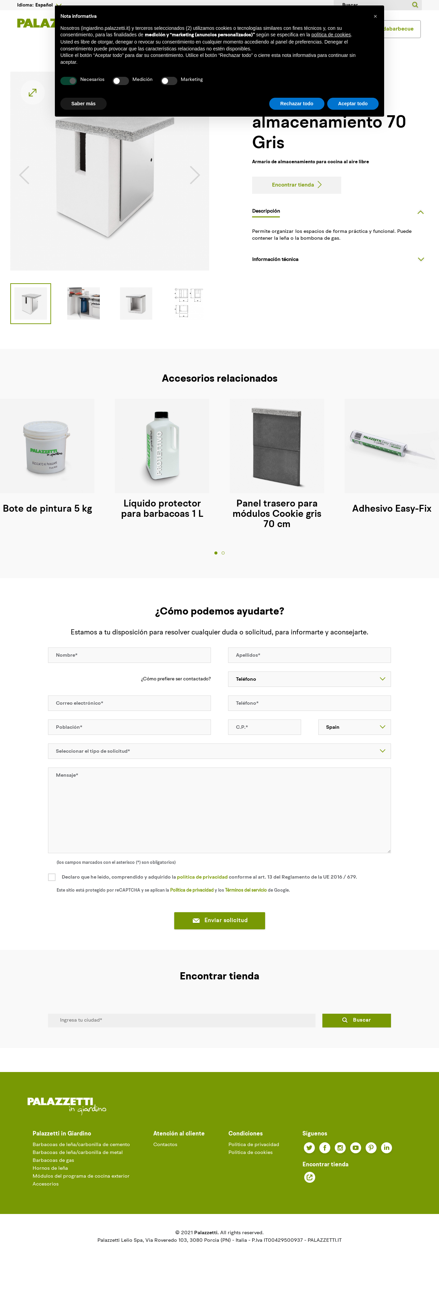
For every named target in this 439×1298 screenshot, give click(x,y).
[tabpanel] (162, 472)
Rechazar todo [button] (296, 103)
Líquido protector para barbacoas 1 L (162, 522)
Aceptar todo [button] (353, 103)
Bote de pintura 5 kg (47, 521)
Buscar (362, 1032)
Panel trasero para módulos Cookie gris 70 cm (277, 527)
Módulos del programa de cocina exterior (81, 1188)
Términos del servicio (246, 902)
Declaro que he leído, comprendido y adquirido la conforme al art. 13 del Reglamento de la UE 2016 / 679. (209, 889)
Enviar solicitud (219, 932)
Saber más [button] (83, 103)
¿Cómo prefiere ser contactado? (176, 690)
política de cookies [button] (331, 34)
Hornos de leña (50, 1180)
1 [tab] (215, 564)
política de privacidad (202, 889)
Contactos (165, 1156)
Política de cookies (250, 1164)
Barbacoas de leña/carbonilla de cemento (81, 1156)
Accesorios (46, 1196)
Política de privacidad (192, 902)
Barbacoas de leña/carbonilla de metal (78, 1164)
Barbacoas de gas (53, 1172)
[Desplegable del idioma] (48, 5)
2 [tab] (223, 564)
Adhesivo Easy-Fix (391, 521)
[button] (375, 16)
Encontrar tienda (293, 198)
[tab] (340, 224)
